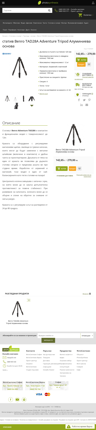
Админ (2, 420)
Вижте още (44, 94)
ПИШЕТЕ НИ (9, 358)
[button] (79, 101)
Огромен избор (65, 361)
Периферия (12, 30)
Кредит (81, 64)
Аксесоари (21, 30)
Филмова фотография (75, 23)
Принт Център (31, 361)
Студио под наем (32, 370)
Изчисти (86, 294)
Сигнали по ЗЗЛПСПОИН (88, 420)
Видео (23, 23)
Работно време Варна (82, 426)
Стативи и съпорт (54, 23)
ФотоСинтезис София (34, 354)
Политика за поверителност (28, 420)
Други (28, 30)
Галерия (80, 367)
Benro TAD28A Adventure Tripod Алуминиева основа (70, 151)
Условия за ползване (11, 420)
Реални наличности (67, 370)
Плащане (46, 357)
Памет (5, 30)
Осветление (37, 23)
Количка (87, 15)
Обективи (16, 23)
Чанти (45, 23)
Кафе (78, 370)
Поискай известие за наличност (83, 175)
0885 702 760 (35, 389)
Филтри (64, 23)
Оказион (34, 30)
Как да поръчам (49, 354)
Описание (7, 427)
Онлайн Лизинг (48, 370)
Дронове (29, 23)
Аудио (86, 23)
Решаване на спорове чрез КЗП (69, 420)
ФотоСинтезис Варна (33, 357)
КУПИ (63, 168)
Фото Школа (81, 364)
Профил (93, 3)
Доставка (46, 361)
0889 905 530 (9, 362)
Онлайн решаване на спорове (48, 420)
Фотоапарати (7, 23)
